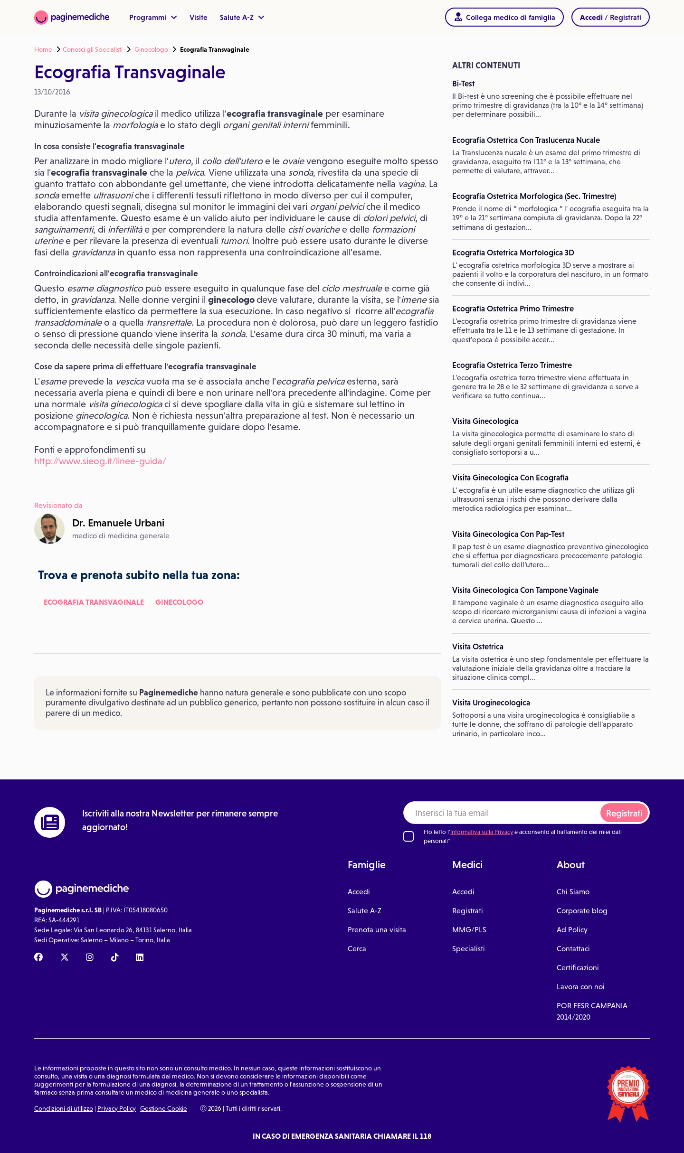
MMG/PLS (469, 930)
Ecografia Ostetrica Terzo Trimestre (512, 365)
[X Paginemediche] (64, 958)
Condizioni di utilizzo (63, 1108)
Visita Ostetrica (478, 646)
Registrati (624, 813)
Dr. (118, 523)
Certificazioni (578, 968)
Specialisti (468, 949)
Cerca (357, 949)
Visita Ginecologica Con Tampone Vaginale (525, 590)
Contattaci (573, 949)
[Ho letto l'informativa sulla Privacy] (408, 836)
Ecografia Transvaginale (94, 602)
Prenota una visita (377, 930)
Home (43, 49)
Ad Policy (572, 930)
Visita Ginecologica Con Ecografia (510, 477)
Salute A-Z (242, 17)
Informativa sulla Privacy (481, 831)
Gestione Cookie (163, 1108)
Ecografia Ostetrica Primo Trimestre (513, 308)
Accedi (359, 892)
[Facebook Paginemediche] (38, 958)
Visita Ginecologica (485, 421)
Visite (199, 17)
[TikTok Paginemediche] (115, 958)
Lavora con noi (581, 987)
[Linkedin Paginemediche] (139, 958)
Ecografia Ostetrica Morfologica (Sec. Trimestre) (534, 196)
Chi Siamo (573, 892)
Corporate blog (582, 911)
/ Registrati (610, 17)
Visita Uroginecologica (491, 702)
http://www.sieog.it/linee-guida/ (100, 461)
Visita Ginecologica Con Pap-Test (508, 534)
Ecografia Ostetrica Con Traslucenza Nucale (526, 140)
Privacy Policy (116, 1108)
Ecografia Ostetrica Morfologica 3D (513, 252)
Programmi (153, 17)
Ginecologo (151, 49)
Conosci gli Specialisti (93, 49)
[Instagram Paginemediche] (90, 958)
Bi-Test (463, 83)
